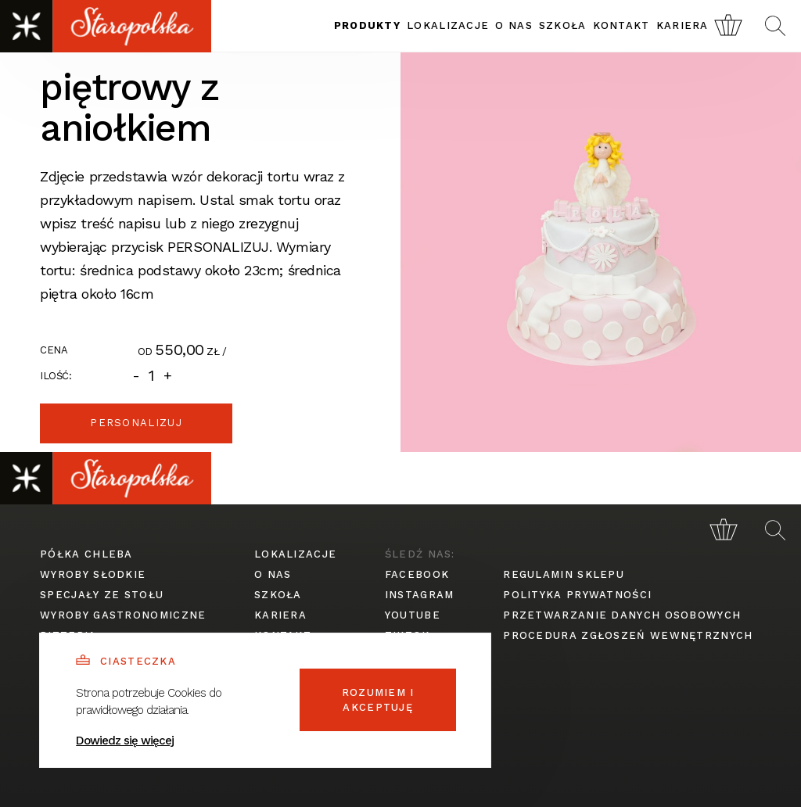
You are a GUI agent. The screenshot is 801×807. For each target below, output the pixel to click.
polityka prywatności (577, 595)
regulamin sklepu (563, 574)
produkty (367, 25)
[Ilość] (152, 376)
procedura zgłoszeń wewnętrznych (628, 635)
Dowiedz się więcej (125, 740)
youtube (412, 615)
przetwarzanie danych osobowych (622, 615)
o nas (514, 25)
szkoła (563, 25)
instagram (419, 595)
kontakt (621, 25)
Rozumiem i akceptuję (378, 700)
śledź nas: (420, 554)
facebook (417, 574)
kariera (682, 25)
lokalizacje (448, 25)
